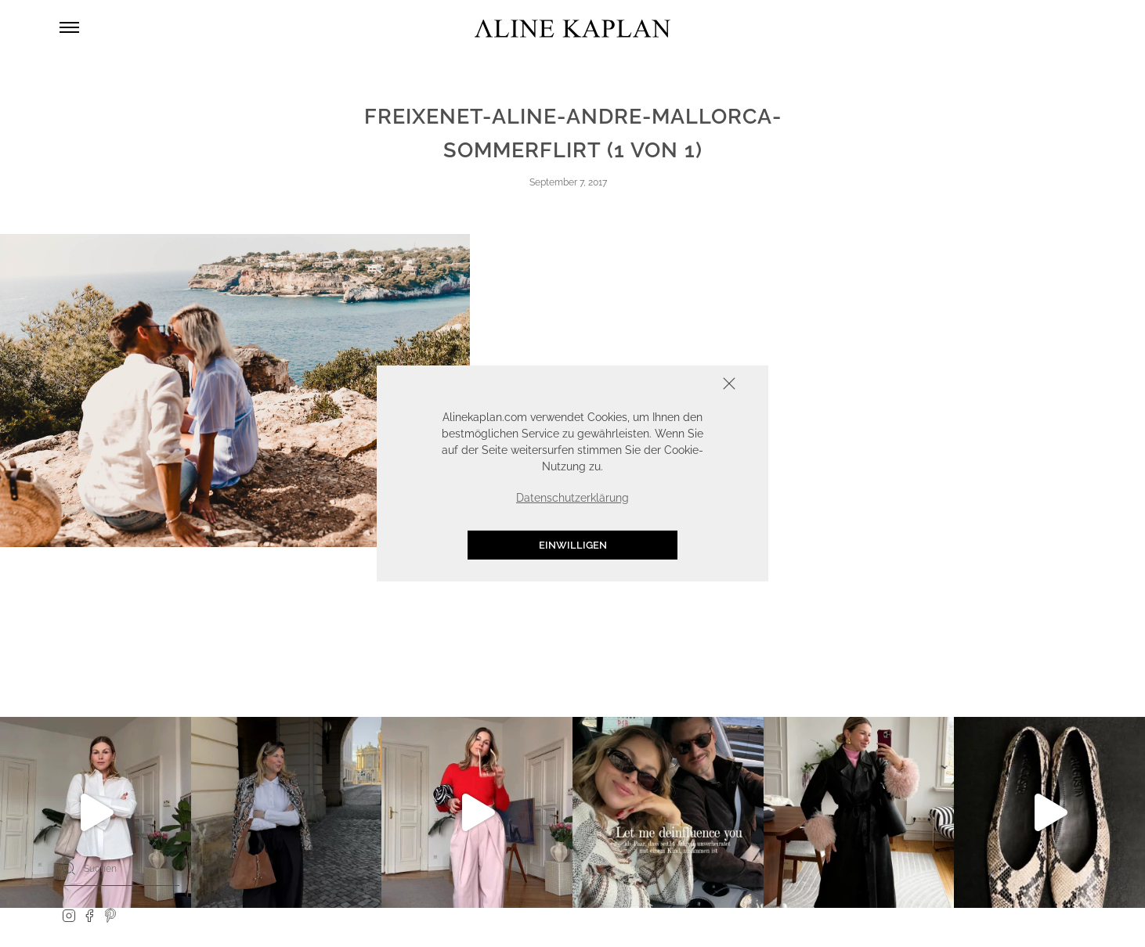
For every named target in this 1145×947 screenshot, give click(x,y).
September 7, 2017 (568, 182)
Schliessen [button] (680, 385)
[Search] (69, 868)
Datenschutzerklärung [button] (572, 498)
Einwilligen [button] (573, 545)
